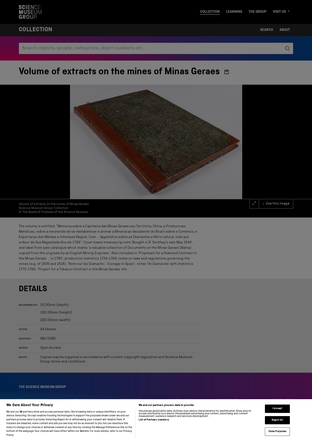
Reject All (277, 423)
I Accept (277, 412)
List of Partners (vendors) (154, 423)
